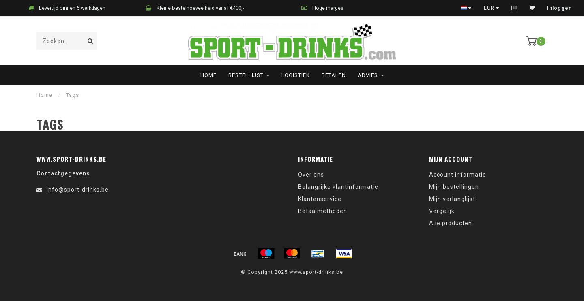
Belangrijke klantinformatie (338, 187)
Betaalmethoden (322, 211)
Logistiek (295, 75)
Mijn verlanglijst (452, 199)
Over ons (311, 174)
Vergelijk (442, 211)
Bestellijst (246, 75)
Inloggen (559, 8)
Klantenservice (319, 199)
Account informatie (457, 174)
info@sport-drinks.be (78, 189)
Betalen (334, 75)
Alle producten (450, 223)
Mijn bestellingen (454, 187)
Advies (368, 75)
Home (208, 75)
